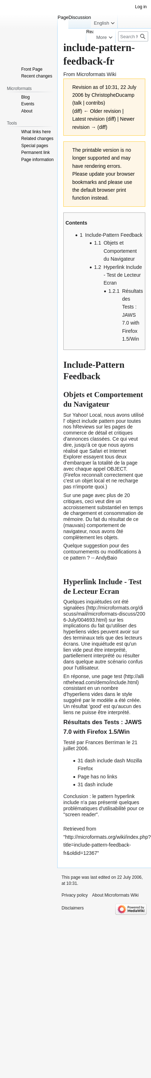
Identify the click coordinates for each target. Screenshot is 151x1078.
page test (112, 676)
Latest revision (88, 119)
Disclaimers (73, 908)
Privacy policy (75, 895)
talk (78, 103)
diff (111, 119)
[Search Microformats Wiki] (133, 36)
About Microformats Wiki (115, 895)
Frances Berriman (105, 742)
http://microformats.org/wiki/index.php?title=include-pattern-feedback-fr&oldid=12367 (107, 845)
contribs (94, 103)
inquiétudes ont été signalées (95, 605)
